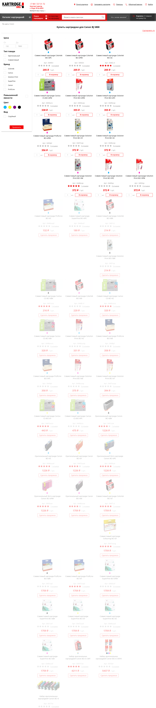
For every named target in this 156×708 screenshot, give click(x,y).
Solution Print (13, 77)
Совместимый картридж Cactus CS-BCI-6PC (78, 417)
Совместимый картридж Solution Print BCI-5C (110, 136)
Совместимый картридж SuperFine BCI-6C (110, 617)
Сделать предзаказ (48, 235)
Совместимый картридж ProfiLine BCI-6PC (47, 377)
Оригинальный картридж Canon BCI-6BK (108, 417)
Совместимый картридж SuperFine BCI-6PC (79, 217)
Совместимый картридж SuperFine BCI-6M (47, 657)
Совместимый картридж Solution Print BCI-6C (79, 337)
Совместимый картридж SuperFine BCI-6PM (110, 577)
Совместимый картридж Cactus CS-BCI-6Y (47, 417)
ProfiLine (11, 89)
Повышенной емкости (11, 96)
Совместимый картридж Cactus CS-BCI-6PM (47, 96)
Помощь (119, 4)
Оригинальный (14, 56)
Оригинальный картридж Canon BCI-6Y (79, 457)
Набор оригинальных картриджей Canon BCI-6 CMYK (109, 657)
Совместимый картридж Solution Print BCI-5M (78, 177)
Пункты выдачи (82, 4)
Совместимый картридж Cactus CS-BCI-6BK (48, 297)
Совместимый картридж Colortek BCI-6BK (110, 217)
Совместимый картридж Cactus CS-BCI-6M (47, 337)
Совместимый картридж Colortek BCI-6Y (110, 497)
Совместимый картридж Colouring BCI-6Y (110, 537)
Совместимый (13, 60)
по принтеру (51, 16)
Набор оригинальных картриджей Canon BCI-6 (48, 697)
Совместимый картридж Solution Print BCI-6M (78, 377)
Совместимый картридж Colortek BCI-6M (79, 297)
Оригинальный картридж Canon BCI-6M (79, 497)
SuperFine (11, 81)
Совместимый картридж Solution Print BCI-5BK (110, 257)
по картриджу (52, 18)
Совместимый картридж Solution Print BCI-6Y (110, 377)
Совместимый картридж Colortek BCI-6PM (79, 56)
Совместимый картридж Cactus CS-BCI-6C (110, 297)
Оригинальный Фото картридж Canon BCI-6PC (110, 457)
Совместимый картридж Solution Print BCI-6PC (110, 96)
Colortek (11, 69)
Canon (10, 85)
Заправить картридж (102, 4)
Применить (16, 127)
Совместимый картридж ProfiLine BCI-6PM (47, 137)
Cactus (10, 73)
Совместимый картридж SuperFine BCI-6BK (47, 617)
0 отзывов (55, 66)
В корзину (53, 74)
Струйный (12, 116)
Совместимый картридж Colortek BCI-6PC (48, 56)
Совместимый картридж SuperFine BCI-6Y (78, 617)
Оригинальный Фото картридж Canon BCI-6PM (47, 497)
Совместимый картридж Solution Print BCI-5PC (108, 177)
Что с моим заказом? (119, 17)
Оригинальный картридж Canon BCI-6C (48, 457)
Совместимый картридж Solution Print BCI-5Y (78, 136)
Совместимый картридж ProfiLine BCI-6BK (47, 577)
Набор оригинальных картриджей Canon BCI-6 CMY (78, 657)
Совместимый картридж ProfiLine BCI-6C (49, 217)
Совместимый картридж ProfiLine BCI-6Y (79, 577)
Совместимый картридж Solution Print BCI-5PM (139, 177)
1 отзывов (116, 66)
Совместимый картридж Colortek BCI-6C (110, 56)
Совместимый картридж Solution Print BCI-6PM (79, 96)
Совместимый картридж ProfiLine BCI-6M (110, 337)
